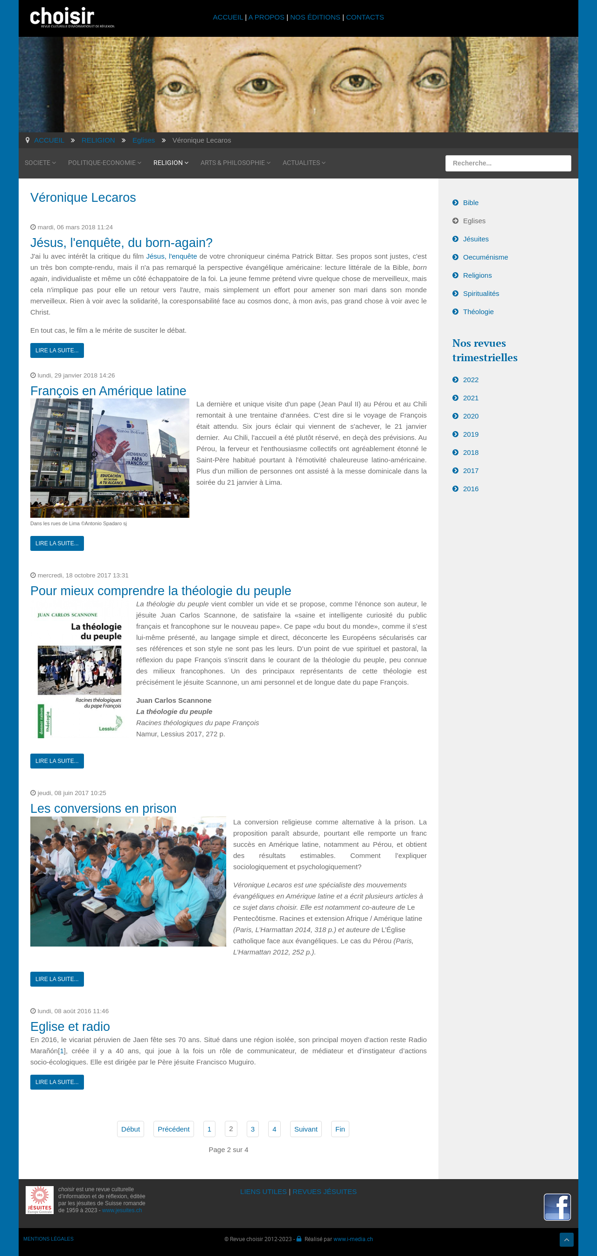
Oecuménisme (485, 257)
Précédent (173, 1129)
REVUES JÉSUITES (324, 1191)
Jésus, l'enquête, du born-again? (121, 243)
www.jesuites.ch (122, 1210)
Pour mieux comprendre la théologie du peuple (161, 591)
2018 (471, 452)
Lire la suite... (57, 350)
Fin (340, 1129)
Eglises (474, 221)
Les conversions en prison (103, 809)
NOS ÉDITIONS (315, 17)
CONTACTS (365, 17)
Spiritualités (481, 293)
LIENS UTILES (263, 1191)
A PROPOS (266, 17)
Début (130, 1129)
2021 (471, 398)
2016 (471, 489)
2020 (471, 416)
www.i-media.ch (353, 1238)
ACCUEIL (229, 17)
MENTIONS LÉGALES (48, 1239)
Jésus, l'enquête (171, 256)
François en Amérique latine (108, 391)
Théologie (478, 312)
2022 (471, 380)
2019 (471, 434)
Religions (477, 275)
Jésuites (476, 239)
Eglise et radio (70, 1027)
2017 (471, 470)
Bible (471, 202)
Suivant (306, 1129)
